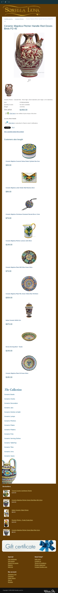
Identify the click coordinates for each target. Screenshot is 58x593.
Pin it (13, 127)
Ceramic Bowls (9, 394)
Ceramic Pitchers (19, 19)
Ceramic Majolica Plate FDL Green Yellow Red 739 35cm (22, 294)
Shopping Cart (12, 574)
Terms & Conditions (40, 563)
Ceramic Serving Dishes (12, 438)
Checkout (11, 576)
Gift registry (11, 561)
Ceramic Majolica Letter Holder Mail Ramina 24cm (20, 188)
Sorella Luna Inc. (8, 19)
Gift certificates (12, 559)
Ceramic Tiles (9, 447)
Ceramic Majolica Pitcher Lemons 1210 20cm (19, 241)
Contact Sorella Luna (41, 567)
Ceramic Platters (10, 429)
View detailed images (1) (29, 80)
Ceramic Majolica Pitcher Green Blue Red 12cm (26, 530)
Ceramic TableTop (10, 443)
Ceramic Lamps (9, 416)
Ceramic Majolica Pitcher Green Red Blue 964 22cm (27, 500)
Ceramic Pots (8, 434)
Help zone (38, 559)
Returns (10, 565)
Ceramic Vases (9, 456)
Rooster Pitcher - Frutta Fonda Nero (22, 520)
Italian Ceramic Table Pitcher (20, 510)
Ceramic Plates (9, 425)
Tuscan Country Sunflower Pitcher (22, 490)
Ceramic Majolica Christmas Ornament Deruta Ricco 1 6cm (23, 214)
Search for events (13, 563)
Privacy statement (40, 565)
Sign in (10, 580)
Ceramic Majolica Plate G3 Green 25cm (17, 373)
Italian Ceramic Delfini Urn (13, 320)
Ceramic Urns (9, 451)
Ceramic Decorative (11, 403)
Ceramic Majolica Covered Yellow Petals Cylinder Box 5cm (23, 161)
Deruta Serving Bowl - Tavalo (14, 347)
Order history (12, 578)
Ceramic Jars (8, 408)
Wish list (10, 567)
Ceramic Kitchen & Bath (12, 412)
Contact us (38, 561)
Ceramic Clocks (9, 399)
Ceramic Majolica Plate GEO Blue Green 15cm (19, 267)
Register (10, 582)
